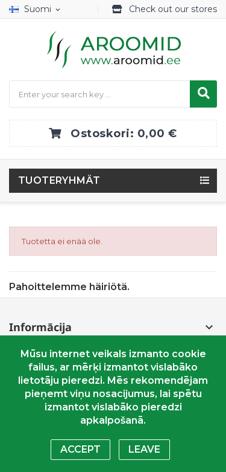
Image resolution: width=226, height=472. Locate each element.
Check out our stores (173, 9)
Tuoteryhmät (59, 180)
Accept (80, 449)
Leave (144, 449)
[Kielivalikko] (37, 9)
